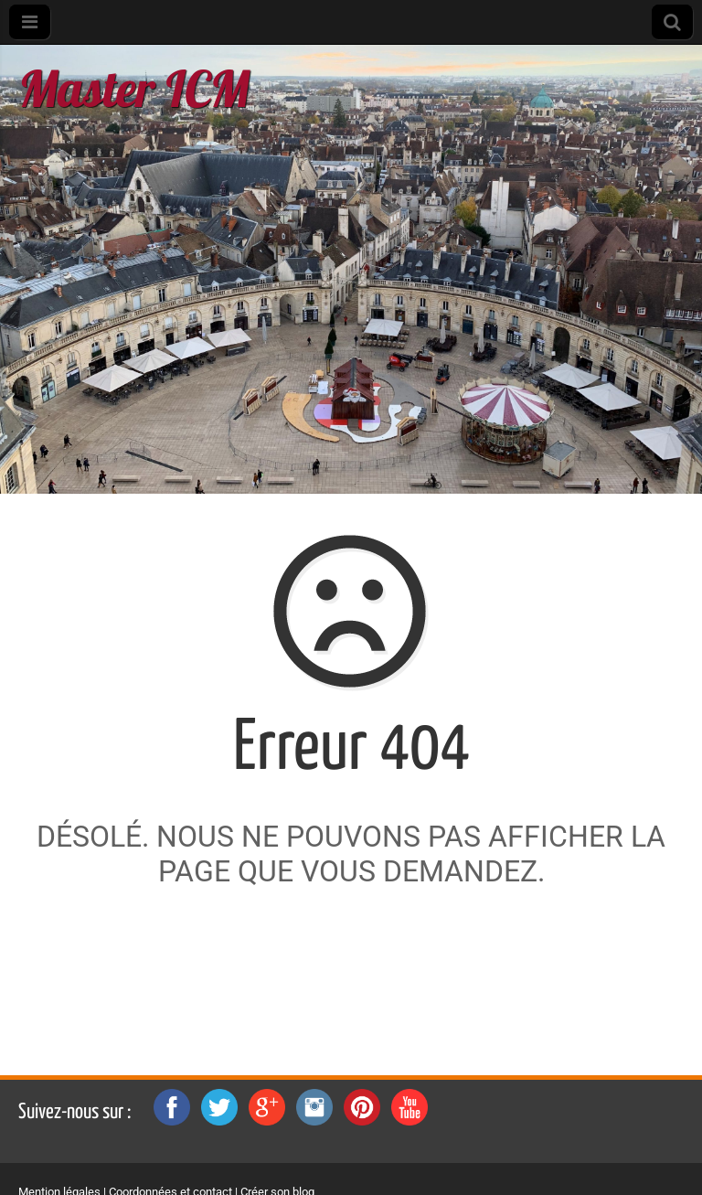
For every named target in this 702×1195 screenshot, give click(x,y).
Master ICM (134, 88)
